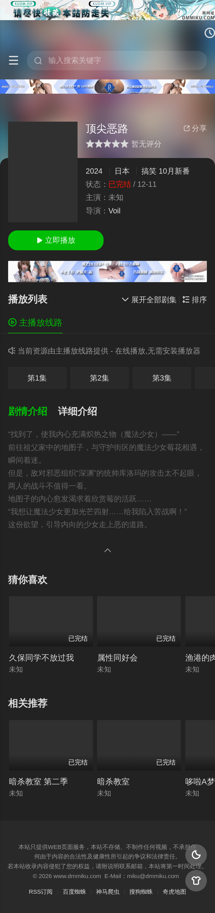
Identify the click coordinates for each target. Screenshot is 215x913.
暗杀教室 (113, 781)
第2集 (99, 378)
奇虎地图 (174, 891)
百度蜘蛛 (74, 891)
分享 (195, 128)
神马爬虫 (108, 891)
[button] (33, 411)
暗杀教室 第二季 (38, 781)
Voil (114, 211)
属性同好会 (117, 657)
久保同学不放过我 (41, 657)
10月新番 (174, 171)
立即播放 (55, 240)
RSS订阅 (41, 891)
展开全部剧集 (148, 300)
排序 (194, 300)
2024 (94, 171)
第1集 (37, 378)
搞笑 (148, 171)
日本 (122, 171)
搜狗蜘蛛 (141, 891)
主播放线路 (35, 322)
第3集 (162, 378)
